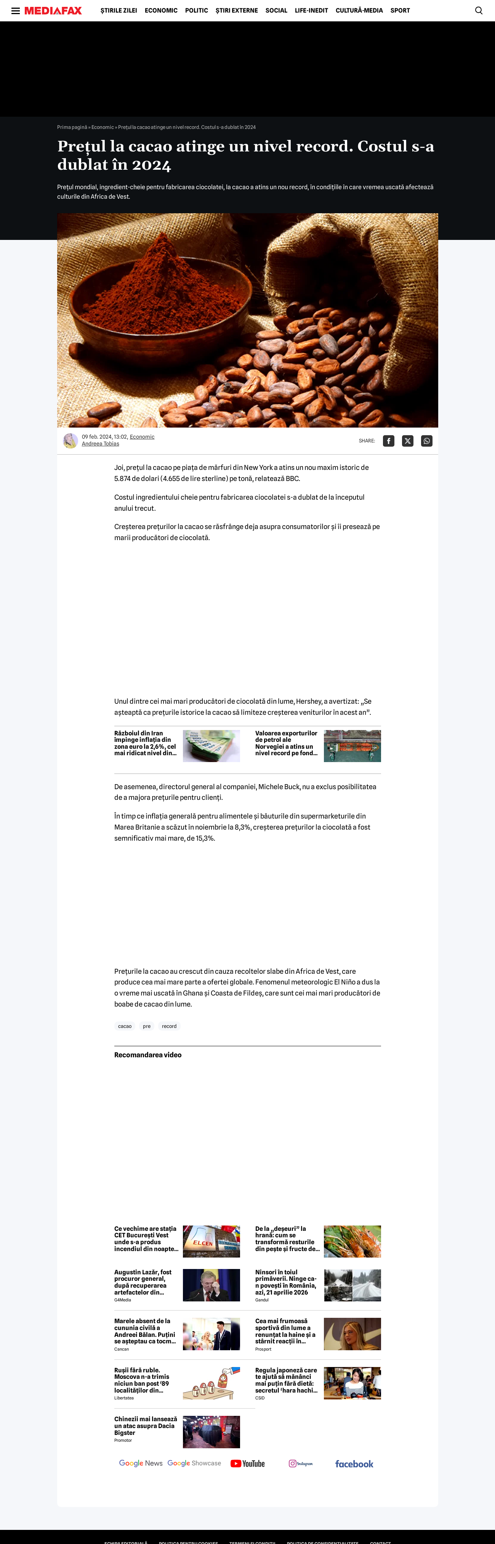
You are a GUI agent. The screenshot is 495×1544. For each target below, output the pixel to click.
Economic (161, 11)
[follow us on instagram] (301, 1464)
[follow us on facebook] (354, 1464)
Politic (196, 11)
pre (147, 1026)
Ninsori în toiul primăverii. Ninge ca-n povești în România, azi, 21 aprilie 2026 (286, 1282)
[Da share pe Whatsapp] (427, 441)
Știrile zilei (119, 11)
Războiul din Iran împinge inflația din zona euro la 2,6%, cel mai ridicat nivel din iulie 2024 (145, 743)
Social (276, 11)
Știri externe (237, 11)
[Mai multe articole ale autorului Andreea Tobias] (70, 441)
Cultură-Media (359, 11)
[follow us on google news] (141, 1464)
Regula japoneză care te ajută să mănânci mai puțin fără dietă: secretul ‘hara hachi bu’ (286, 1380)
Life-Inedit (311, 11)
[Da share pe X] (407, 441)
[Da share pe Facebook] (388, 441)
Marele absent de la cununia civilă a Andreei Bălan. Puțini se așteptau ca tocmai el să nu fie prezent (145, 1331)
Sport (400, 11)
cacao (124, 1026)
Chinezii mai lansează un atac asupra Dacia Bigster (145, 1426)
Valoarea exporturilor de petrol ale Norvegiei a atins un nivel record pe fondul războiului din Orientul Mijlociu (287, 743)
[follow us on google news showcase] (194, 1464)
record (169, 1026)
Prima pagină (72, 127)
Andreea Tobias (100, 444)
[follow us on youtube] (247, 1464)
